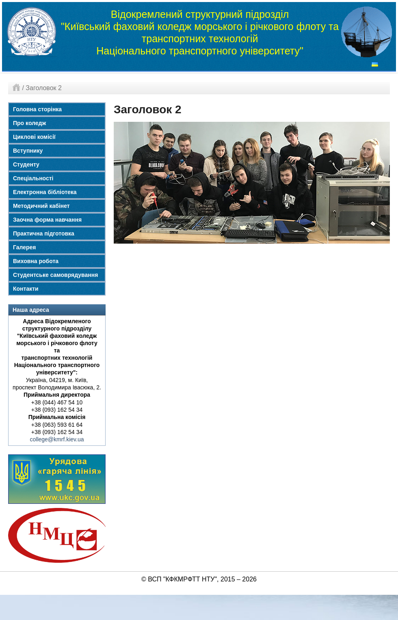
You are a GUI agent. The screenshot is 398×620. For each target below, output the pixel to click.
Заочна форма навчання (47, 219)
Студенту (26, 164)
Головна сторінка (37, 109)
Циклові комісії (34, 137)
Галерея (24, 247)
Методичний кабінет (41, 206)
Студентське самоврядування (55, 275)
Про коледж (29, 123)
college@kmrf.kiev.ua (57, 439)
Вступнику (28, 150)
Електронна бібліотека (45, 192)
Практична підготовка (43, 233)
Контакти (26, 288)
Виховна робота (35, 261)
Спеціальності (33, 178)
